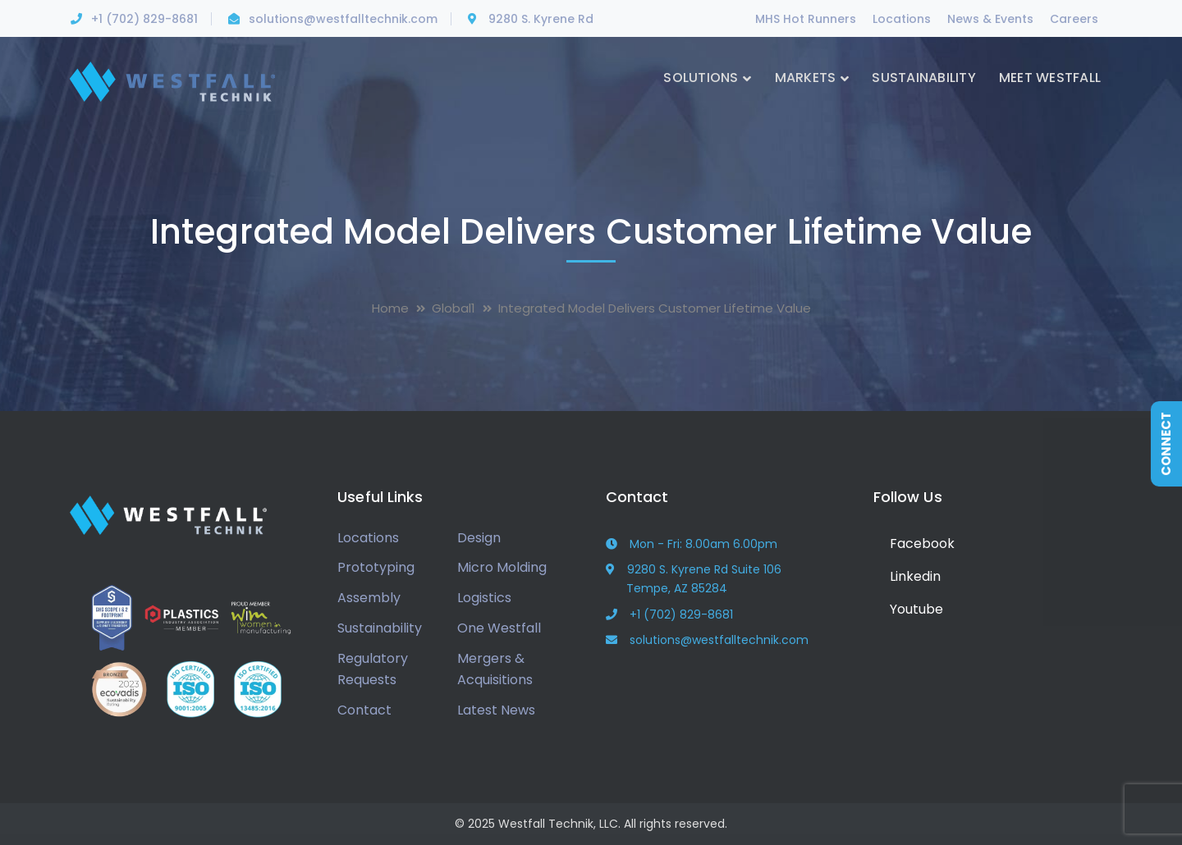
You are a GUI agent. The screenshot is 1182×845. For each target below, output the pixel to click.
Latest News (496, 710)
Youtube (908, 609)
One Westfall (499, 628)
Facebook (914, 543)
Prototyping (376, 567)
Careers (1074, 19)
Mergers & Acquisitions (495, 669)
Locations (902, 19)
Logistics (484, 597)
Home (390, 308)
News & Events (990, 19)
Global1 (453, 308)
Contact (364, 710)
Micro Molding (502, 567)
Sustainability (379, 628)
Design (479, 537)
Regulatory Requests (372, 669)
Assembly (369, 597)
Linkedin (907, 576)
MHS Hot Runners (805, 19)
